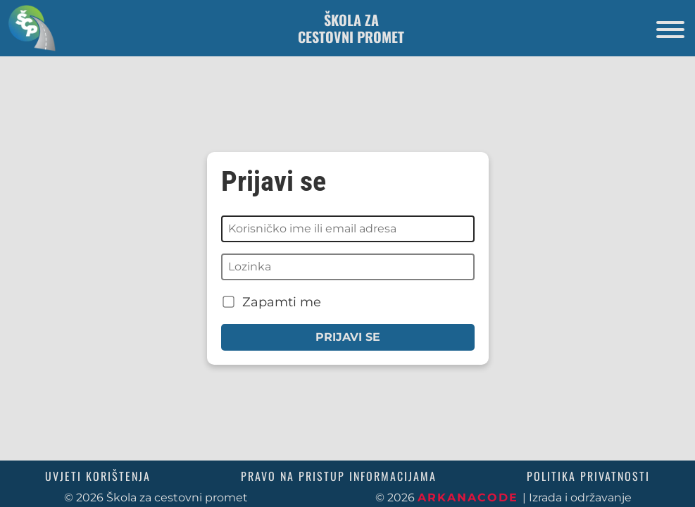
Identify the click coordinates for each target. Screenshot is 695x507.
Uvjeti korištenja (98, 476)
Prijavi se (347, 337)
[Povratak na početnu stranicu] (28, 28)
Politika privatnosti (588, 476)
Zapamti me (272, 302)
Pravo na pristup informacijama (339, 476)
